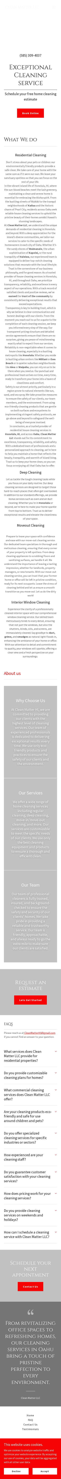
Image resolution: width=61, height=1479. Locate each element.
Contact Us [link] (30, 1424)
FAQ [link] (30, 1420)
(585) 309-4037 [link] (30, 55)
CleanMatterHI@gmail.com (39, 1032)
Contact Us (30, 1286)
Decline (16, 1471)
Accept (45, 1471)
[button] (54, 7)
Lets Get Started (30, 1000)
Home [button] (30, 1415)
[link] (22, 7)
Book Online (30, 113)
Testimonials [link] (30, 1429)
